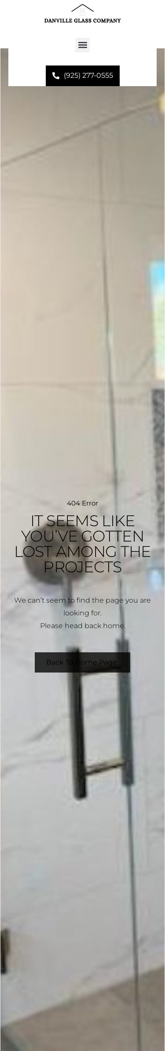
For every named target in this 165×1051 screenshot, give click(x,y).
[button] (82, 45)
